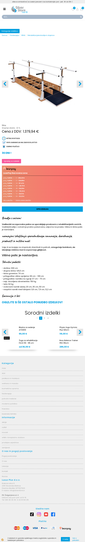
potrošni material (9, 398)
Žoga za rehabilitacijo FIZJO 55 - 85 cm (28, 341)
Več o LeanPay (8, 200)
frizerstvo (5, 409)
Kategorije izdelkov (10, 31)
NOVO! (6, 338)
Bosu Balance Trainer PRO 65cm (69, 341)
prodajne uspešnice (10, 442)
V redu (65, 539)
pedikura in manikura (10, 378)
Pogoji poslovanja (9, 456)
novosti (5, 432)
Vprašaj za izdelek (11, 161)
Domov (4, 35)
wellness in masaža (10, 383)
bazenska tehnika (9, 414)
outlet (4, 427)
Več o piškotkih (75, 539)
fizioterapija (6, 393)
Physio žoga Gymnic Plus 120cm (68, 328)
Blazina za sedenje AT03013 (27, 328)
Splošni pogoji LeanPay (23, 200)
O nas (4, 461)
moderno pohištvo (9, 404)
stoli (3, 373)
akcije (4, 422)
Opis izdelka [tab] (42, 209)
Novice (5, 476)
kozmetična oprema (10, 388)
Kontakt (5, 471)
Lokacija (5, 466)
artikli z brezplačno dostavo (13, 437)
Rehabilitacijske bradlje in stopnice (41, 35)
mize (4, 368)
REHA (23, 35)
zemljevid (6, 447)
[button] (80, 84)
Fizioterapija (14, 35)
